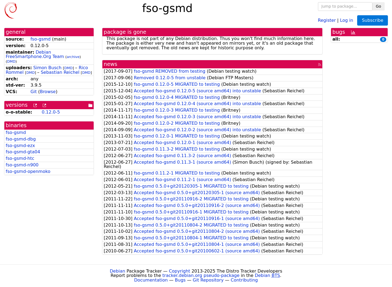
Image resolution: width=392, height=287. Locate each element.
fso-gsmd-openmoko (28, 171)
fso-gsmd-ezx (20, 145)
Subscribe (372, 20)
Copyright (179, 271)
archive (73, 57)
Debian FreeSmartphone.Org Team (35, 54)
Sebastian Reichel (60, 72)
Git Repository (208, 280)
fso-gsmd (40, 39)
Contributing (244, 280)
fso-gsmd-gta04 (23, 151)
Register (327, 20)
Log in (346, 20)
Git (33, 91)
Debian (117, 271)
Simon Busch (47, 67)
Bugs (180, 280)
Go (378, 6)
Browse (48, 91)
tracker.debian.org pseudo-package (201, 275)
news (110, 64)
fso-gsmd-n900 (22, 164)
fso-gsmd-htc (20, 158)
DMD (11, 61)
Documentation (151, 280)
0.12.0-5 (51, 112)
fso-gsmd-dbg (21, 139)
